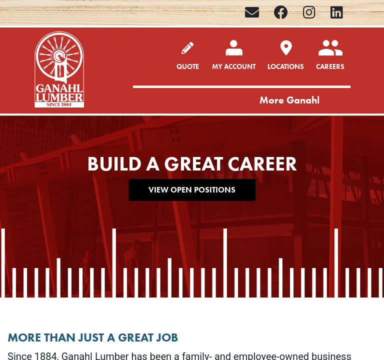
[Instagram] (309, 13)
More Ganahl (290, 100)
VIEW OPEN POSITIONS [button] (192, 189)
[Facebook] (281, 13)
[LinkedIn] (336, 13)
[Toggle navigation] (340, 100)
